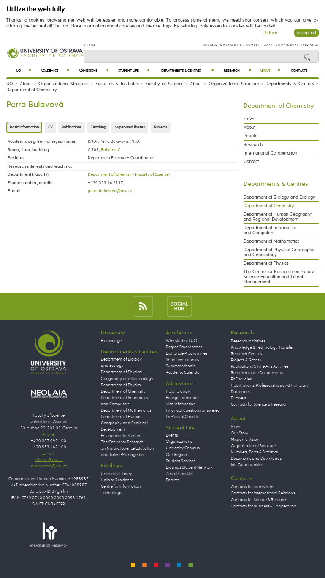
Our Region (176, 455)
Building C (110, 150)
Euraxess (238, 398)
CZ (86, 45)
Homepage (111, 341)
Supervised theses (130, 127)
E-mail (268, 45)
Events (172, 435)
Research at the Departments (257, 373)
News (249, 119)
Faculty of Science (164, 84)
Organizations (179, 442)
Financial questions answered (193, 410)
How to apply (178, 391)
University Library (116, 474)
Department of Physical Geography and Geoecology (279, 252)
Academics (55, 71)
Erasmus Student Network (189, 467)
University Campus (183, 448)
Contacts (299, 71)
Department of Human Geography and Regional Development (278, 217)
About (270, 71)
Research (237, 71)
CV (50, 127)
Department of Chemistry (31, 89)
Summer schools (180, 366)
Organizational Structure (63, 84)
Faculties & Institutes (117, 84)
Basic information (24, 127)
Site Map (210, 45)
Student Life (133, 71)
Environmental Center (120, 436)
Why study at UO (181, 341)
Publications (71, 127)
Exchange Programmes (186, 353)
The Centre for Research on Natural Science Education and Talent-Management (280, 277)
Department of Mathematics (271, 241)
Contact (251, 162)
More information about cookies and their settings (120, 26)
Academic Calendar (183, 372)
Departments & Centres (187, 71)
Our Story (239, 433)
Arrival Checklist (180, 474)
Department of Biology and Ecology (279, 197)
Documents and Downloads (256, 458)
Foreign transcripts (182, 398)
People (250, 136)
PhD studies (241, 379)
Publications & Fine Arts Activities (259, 366)
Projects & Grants (246, 360)
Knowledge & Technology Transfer (262, 347)
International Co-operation (270, 153)
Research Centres (246, 354)
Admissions (93, 71)
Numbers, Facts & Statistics (254, 452)
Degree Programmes (184, 347)
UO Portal (310, 45)
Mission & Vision (245, 439)
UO (23, 71)
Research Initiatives (248, 341)
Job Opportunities (247, 465)
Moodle (253, 45)
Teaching (98, 127)
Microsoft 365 (232, 45)
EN (93, 45)
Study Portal (287, 45)
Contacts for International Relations (263, 493)
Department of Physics (266, 263)
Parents (172, 480)
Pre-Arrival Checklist (183, 417)
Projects (160, 127)
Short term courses (182, 360)
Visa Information (181, 404)
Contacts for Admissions (252, 487)
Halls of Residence (117, 480)
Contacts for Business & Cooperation (264, 506)
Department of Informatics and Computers (270, 230)
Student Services (180, 461)
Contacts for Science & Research (259, 404)
